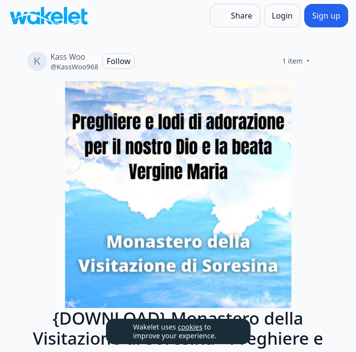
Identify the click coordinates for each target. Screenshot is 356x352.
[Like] (321, 61)
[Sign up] (326, 15)
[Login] (282, 15)
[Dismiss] (231, 331)
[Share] (234, 15)
